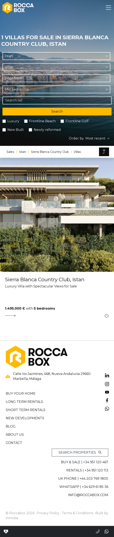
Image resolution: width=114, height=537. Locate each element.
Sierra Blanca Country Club (50, 152)
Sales (10, 152)
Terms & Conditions (77, 513)
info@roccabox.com (88, 495)
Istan (22, 152)
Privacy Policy (48, 513)
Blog (11, 426)
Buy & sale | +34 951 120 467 (84, 462)
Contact (14, 443)
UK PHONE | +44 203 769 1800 (83, 479)
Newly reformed (47, 130)
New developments (25, 418)
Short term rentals (25, 410)
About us (15, 435)
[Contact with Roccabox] (6, 531)
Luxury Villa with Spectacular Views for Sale (41, 286)
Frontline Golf (77, 121)
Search (57, 111)
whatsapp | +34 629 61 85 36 (83, 487)
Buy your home (21, 393)
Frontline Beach (42, 121)
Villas (77, 152)
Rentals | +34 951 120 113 (87, 470)
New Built (15, 130)
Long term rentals (24, 402)
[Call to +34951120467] (98, 531)
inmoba (12, 518)
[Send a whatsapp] (107, 531)
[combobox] (56, 56)
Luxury (13, 121)
